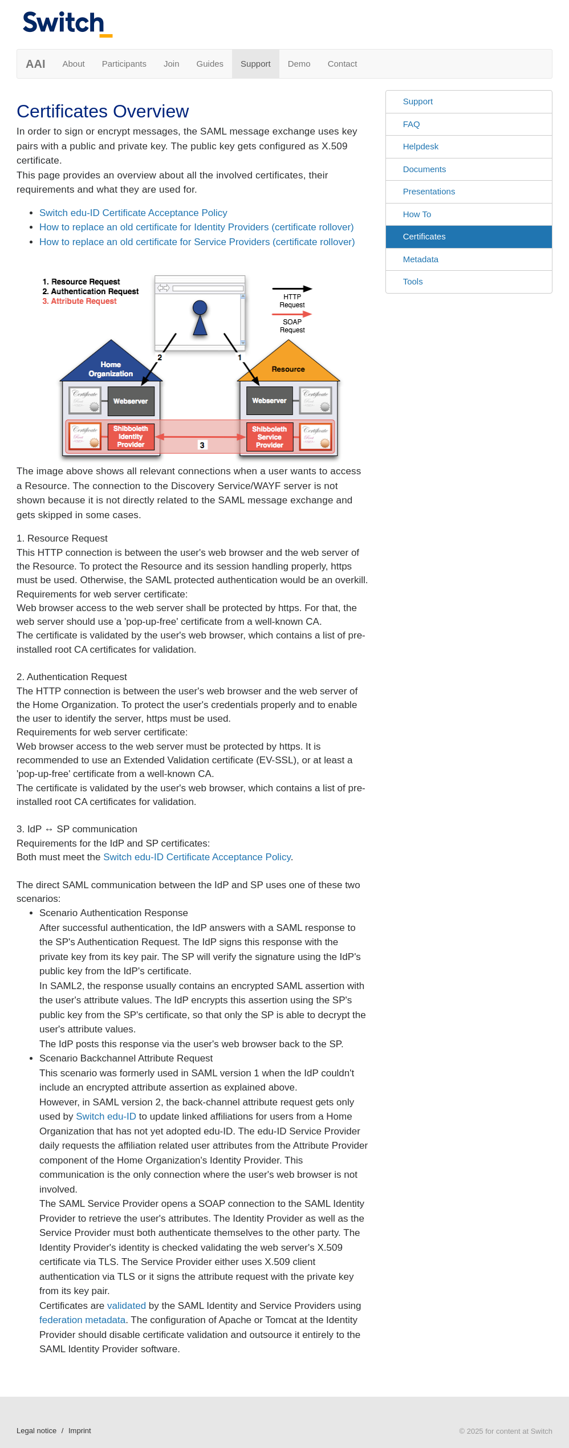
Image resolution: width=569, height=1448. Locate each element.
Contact (342, 63)
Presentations (429, 191)
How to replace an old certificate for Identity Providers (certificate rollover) (196, 227)
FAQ (411, 124)
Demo (299, 63)
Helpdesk (421, 146)
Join (172, 63)
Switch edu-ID (106, 1116)
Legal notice (36, 1430)
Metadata (421, 259)
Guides (210, 63)
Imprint (79, 1430)
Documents (424, 169)
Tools (413, 281)
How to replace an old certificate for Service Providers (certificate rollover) (197, 242)
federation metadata (82, 1320)
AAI (35, 64)
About (73, 63)
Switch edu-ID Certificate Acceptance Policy (133, 213)
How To (417, 214)
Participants (124, 63)
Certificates (424, 236)
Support (256, 63)
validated (126, 1305)
